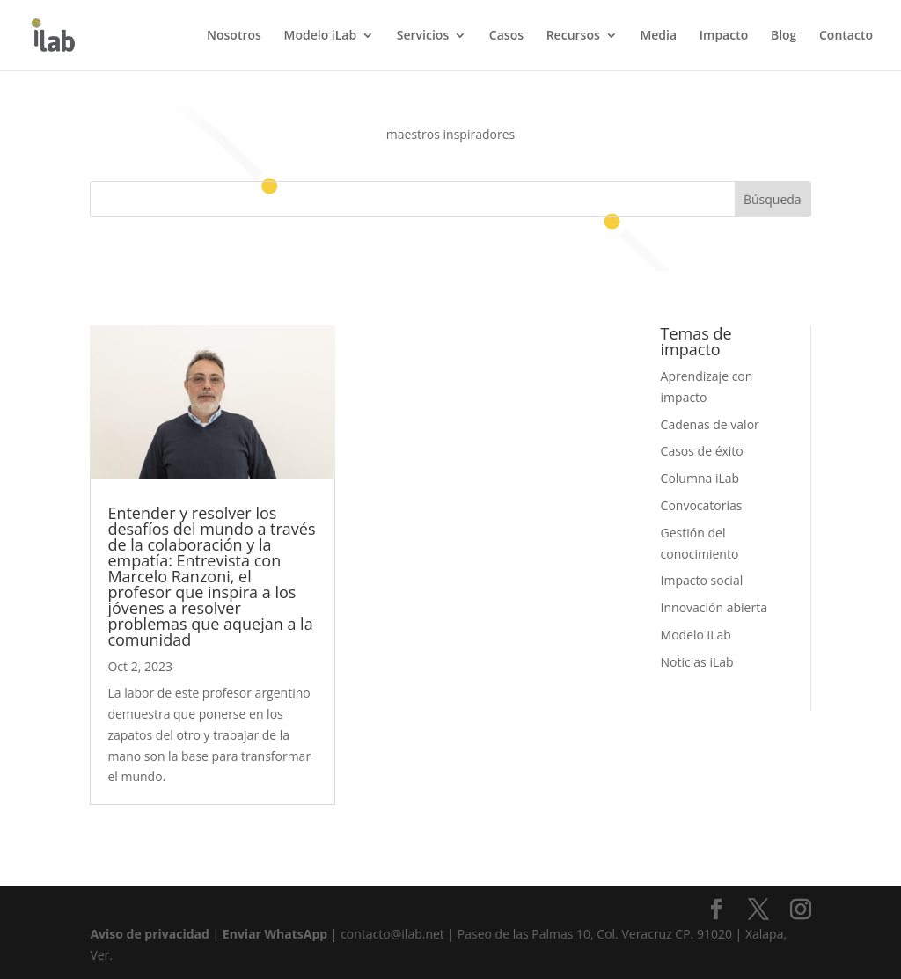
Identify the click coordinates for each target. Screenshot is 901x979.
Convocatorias (702, 505)
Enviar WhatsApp (275, 933)
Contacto (846, 36)
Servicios (423, 36)
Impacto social (702, 580)
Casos (506, 36)
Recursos (573, 36)
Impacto (724, 36)
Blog (783, 36)
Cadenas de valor (710, 424)
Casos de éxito (702, 450)
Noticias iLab (697, 662)
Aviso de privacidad (149, 933)
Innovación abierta (714, 607)
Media (658, 36)
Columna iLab (700, 478)
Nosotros (234, 36)
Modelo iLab (320, 36)
